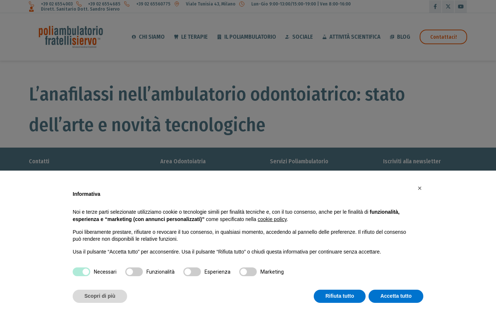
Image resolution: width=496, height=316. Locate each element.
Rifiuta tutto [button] (339, 296)
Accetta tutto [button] (396, 296)
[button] (420, 188)
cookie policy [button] (272, 219)
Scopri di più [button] (99, 296)
